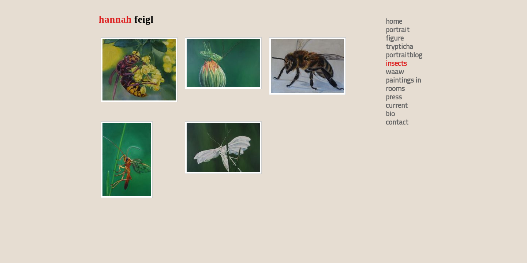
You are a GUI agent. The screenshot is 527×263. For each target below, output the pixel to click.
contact (397, 122)
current (397, 105)
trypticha (399, 46)
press (394, 96)
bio (390, 113)
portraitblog (404, 54)
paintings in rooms (403, 84)
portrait (398, 29)
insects (396, 63)
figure (395, 38)
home (394, 21)
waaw (395, 71)
